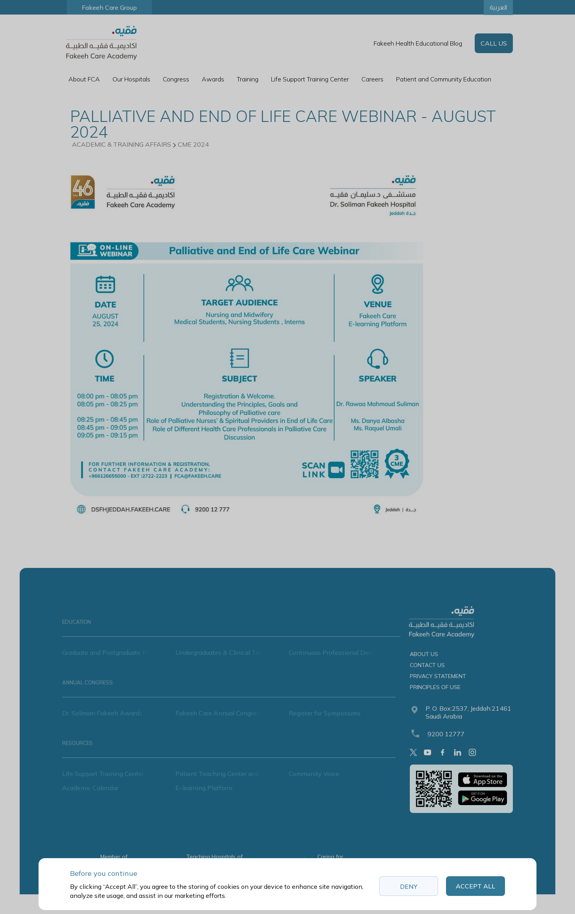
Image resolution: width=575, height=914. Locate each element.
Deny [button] (408, 886)
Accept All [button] (475, 886)
